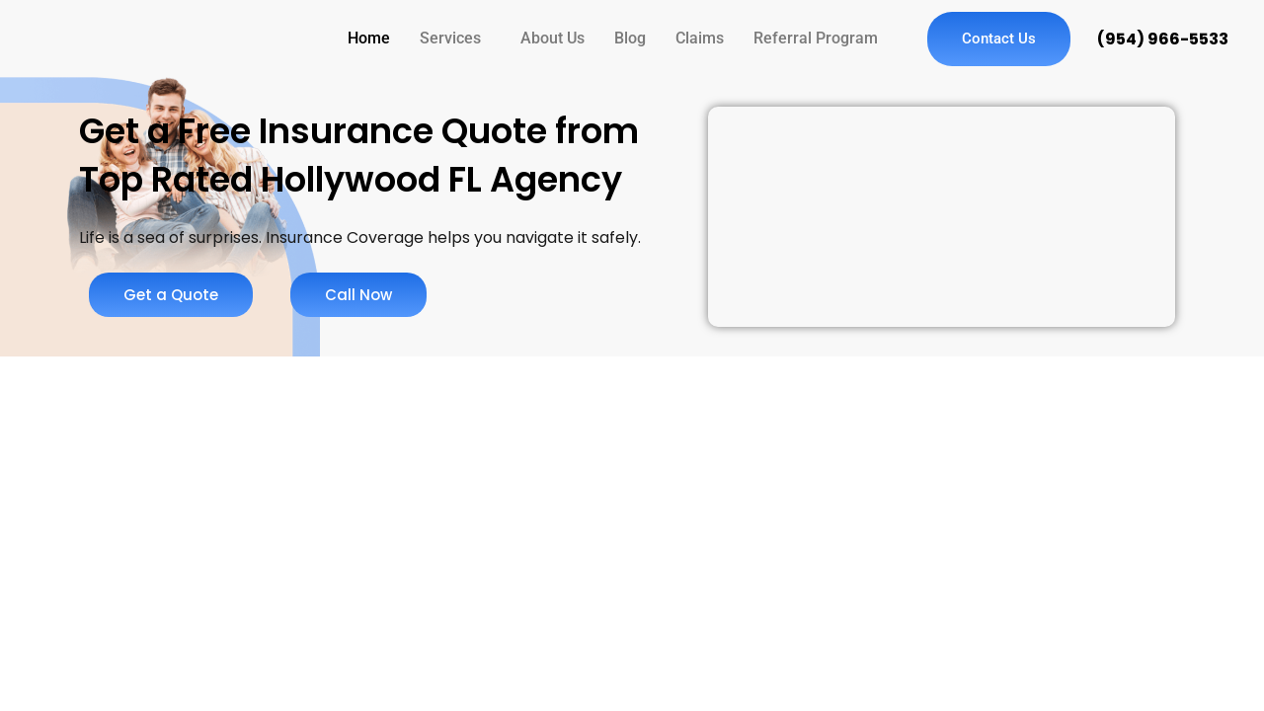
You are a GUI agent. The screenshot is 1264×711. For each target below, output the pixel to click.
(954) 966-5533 (1162, 39)
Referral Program (815, 38)
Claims (699, 38)
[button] (455, 38)
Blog (630, 38)
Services (450, 38)
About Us (552, 38)
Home (369, 38)
